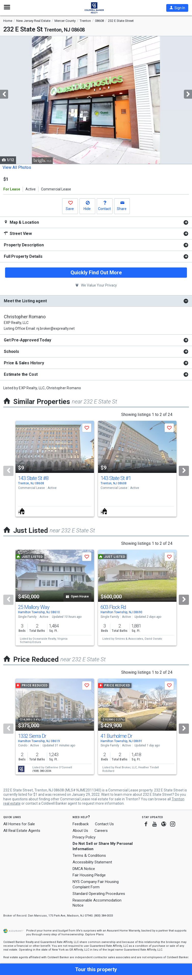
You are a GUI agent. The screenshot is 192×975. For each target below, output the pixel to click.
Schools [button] (11, 351)
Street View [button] (18, 233)
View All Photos (17, 167)
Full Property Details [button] (23, 256)
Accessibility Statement (92, 862)
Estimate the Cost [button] (21, 374)
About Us (80, 830)
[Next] (184, 471)
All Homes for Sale (19, 824)
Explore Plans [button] (94, 934)
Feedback (81, 824)
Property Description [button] (24, 245)
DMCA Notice (84, 868)
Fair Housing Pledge (89, 875)
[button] (177, 8)
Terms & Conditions (89, 855)
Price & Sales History (24, 363)
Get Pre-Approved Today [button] (27, 340)
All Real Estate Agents (21, 830)
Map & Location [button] (21, 222)
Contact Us (104, 824)
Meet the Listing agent (25, 300)
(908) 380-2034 (41, 771)
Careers (101, 830)
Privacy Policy (84, 837)
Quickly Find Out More (96, 272)
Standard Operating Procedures (99, 893)
